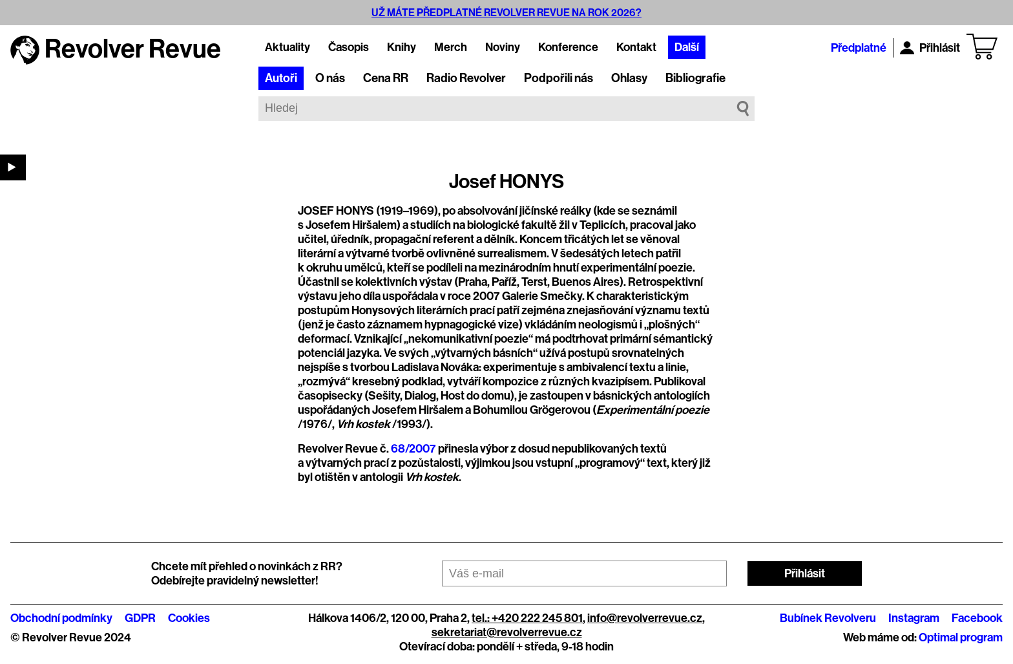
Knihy (401, 47)
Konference (568, 47)
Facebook (977, 618)
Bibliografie (695, 78)
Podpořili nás (558, 78)
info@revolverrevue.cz (644, 618)
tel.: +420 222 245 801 (527, 618)
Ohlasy (629, 78)
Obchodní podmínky (61, 618)
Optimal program (961, 637)
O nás (330, 78)
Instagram (913, 618)
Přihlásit (930, 48)
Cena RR (385, 78)
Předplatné (858, 48)
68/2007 (413, 449)
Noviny (502, 47)
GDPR (140, 618)
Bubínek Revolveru (828, 618)
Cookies (189, 618)
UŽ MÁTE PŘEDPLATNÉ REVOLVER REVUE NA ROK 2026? (506, 12)
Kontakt (636, 47)
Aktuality (287, 47)
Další (686, 47)
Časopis (348, 47)
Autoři (281, 78)
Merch (450, 47)
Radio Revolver (466, 78)
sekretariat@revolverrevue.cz (507, 632)
